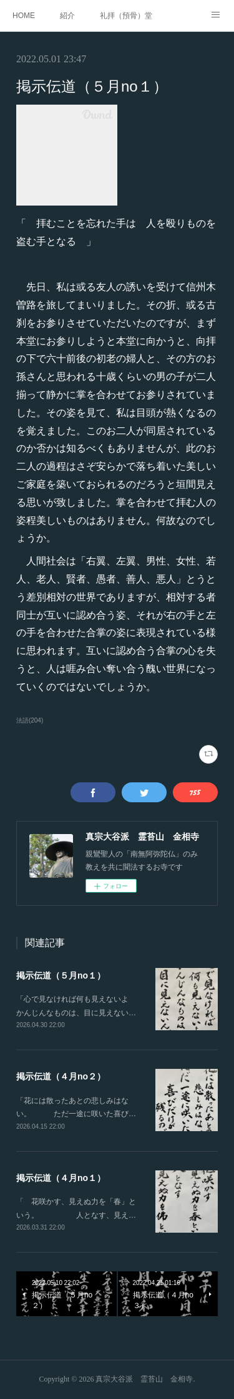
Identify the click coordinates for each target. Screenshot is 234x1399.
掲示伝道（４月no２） (60, 1076)
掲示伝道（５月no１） (60, 975)
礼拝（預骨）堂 (126, 15)
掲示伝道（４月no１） (60, 1178)
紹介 (67, 15)
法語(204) (29, 720)
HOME (23, 15)
